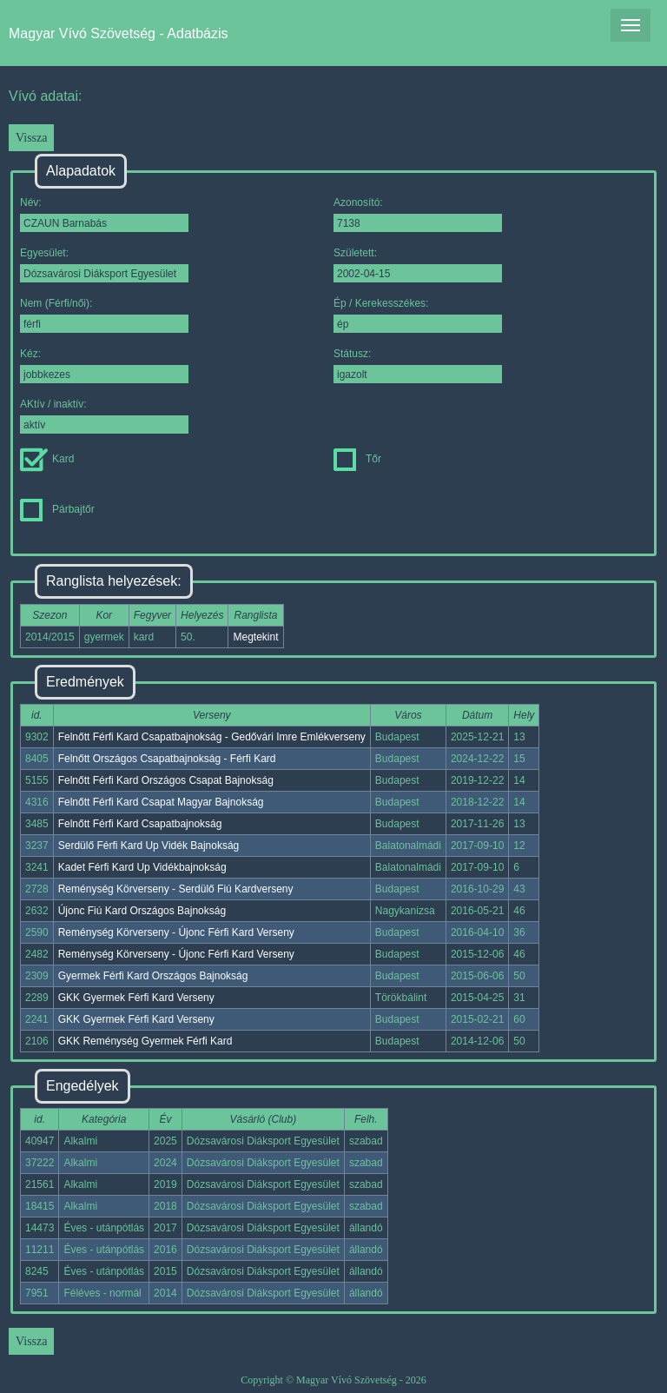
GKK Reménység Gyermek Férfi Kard (145, 1041)
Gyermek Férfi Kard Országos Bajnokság (153, 976)
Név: (104, 214)
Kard (47, 459)
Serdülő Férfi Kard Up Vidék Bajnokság (149, 845)
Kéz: (104, 365)
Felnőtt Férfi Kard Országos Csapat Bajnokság (166, 780)
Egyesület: (104, 264)
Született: (418, 264)
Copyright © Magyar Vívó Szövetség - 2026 (333, 1380)
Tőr (357, 459)
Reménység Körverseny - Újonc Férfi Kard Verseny (176, 932)
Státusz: (418, 365)
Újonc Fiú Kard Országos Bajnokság (142, 911)
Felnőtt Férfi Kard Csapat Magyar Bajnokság (161, 802)
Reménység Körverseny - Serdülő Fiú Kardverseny (176, 889)
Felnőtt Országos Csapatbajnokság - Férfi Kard (167, 759)
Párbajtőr (57, 509)
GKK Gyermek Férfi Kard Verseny (136, 998)
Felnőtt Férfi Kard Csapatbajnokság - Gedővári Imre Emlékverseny (212, 737)
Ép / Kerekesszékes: (418, 315)
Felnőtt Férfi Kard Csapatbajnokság (140, 824)
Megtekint (255, 637)
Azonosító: (418, 214)
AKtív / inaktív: (104, 416)
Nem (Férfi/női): (104, 315)
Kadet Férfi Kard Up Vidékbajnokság (142, 867)
